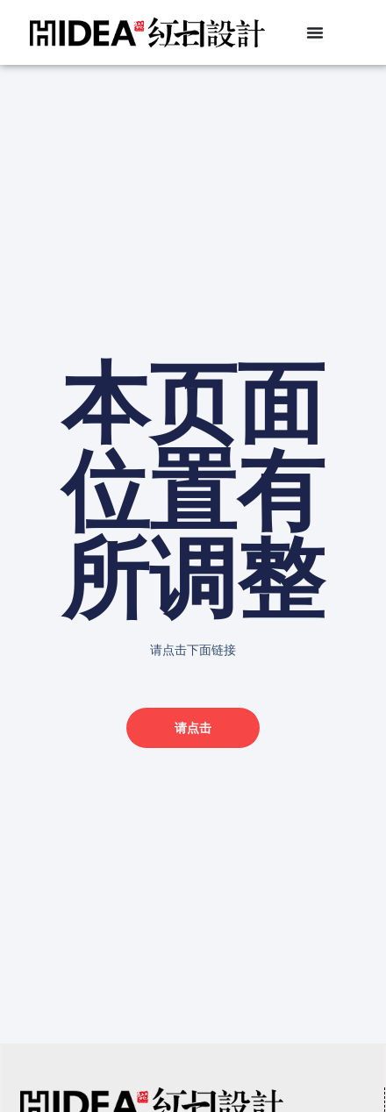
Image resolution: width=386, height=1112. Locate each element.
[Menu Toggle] (315, 32)
